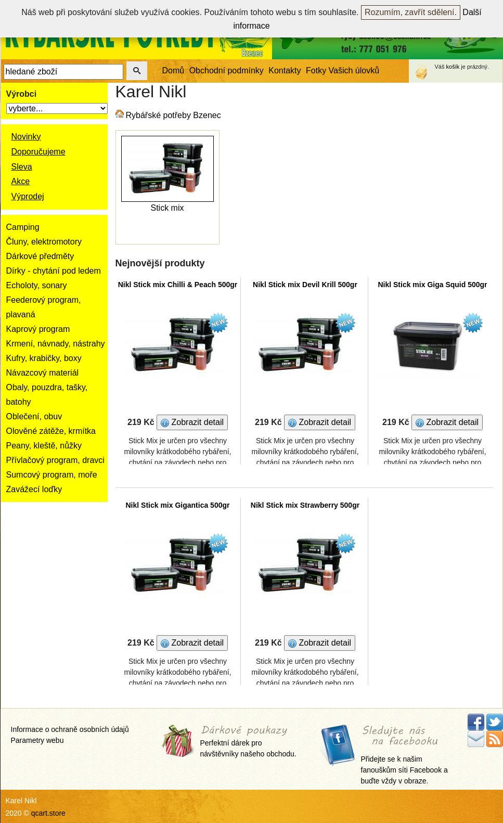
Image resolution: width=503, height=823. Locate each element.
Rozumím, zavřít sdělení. (411, 12)
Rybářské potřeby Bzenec (173, 115)
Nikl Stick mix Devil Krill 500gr (305, 284)
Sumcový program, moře (51, 474)
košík (453, 66)
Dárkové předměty (40, 256)
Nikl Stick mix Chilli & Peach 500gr (178, 284)
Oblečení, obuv (34, 416)
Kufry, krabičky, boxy (44, 358)
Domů (173, 70)
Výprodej (27, 196)
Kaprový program (38, 329)
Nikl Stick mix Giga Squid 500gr (432, 284)
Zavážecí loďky (34, 489)
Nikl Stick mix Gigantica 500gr (178, 505)
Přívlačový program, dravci (55, 460)
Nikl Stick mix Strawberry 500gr (305, 505)
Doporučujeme (38, 151)
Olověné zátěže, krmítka (51, 431)
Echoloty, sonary (36, 285)
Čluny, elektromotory (44, 241)
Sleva (21, 166)
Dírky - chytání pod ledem (53, 270)
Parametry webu (37, 740)
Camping (23, 227)
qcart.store (48, 813)
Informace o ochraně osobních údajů (70, 729)
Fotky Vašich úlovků (342, 70)
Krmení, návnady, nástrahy (55, 343)
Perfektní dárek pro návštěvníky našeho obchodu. (248, 742)
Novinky (26, 136)
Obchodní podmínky (226, 70)
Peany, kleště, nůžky (44, 445)
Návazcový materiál (42, 372)
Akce (20, 181)
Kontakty (284, 70)
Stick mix (167, 207)
